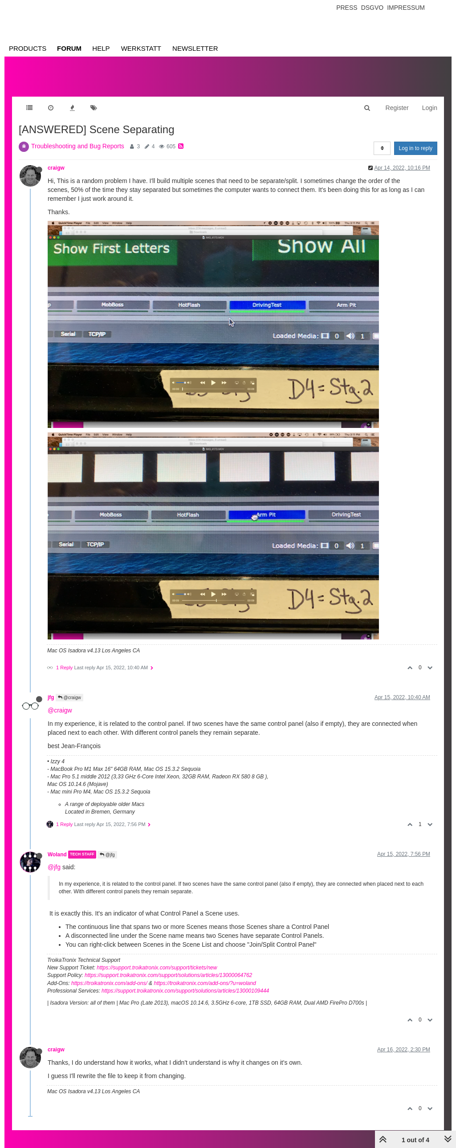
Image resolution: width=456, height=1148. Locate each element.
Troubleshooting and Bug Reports (77, 146)
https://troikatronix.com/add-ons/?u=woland (205, 983)
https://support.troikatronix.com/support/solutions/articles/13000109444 (185, 991)
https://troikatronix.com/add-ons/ (109, 983)
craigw (56, 168)
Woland (57, 854)
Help (101, 48)
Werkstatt (141, 48)
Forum (69, 48)
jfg (51, 697)
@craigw (69, 697)
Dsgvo (372, 7)
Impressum (406, 7)
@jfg (107, 854)
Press (346, 7)
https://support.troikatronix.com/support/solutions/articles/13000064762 (168, 975)
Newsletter (195, 48)
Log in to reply (415, 148)
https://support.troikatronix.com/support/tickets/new (157, 968)
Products (27, 48)
